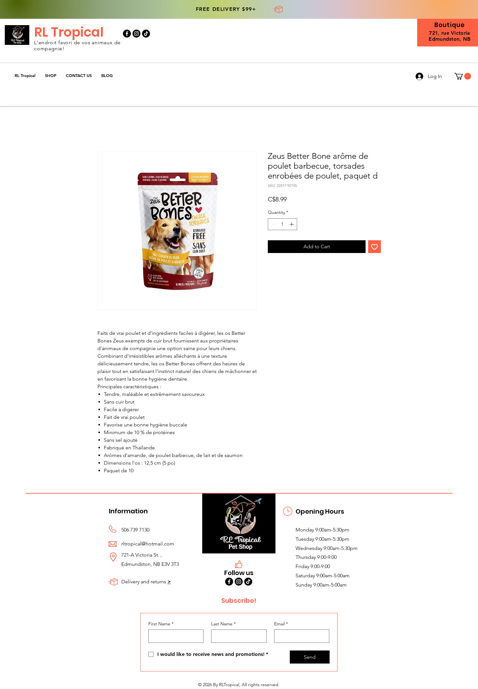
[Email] (300, 636)
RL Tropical (68, 32)
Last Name (223, 624)
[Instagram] (136, 34)
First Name (161, 624)
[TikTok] (146, 34)
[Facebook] (127, 34)
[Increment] (292, 224)
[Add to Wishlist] (374, 246)
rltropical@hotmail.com (147, 544)
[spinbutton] (282, 224)
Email (281, 624)
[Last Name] (236, 636)
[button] (50, 75)
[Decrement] (273, 224)
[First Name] (174, 636)
